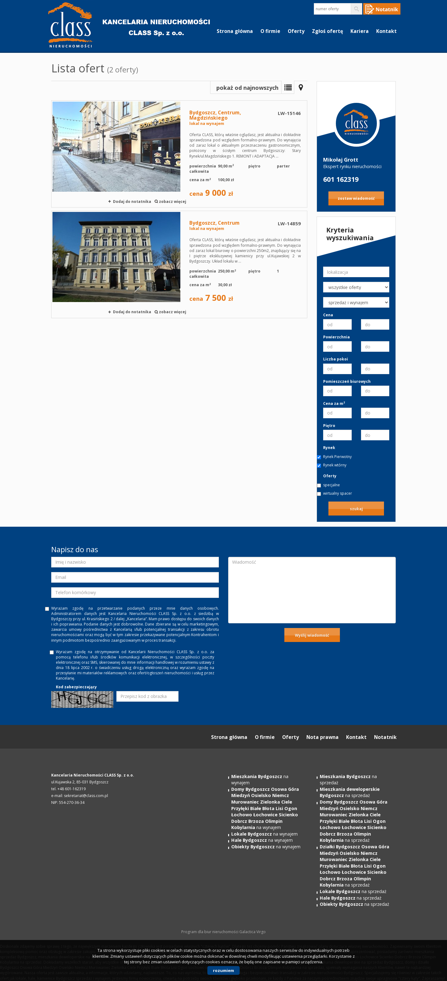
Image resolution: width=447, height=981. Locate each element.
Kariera (359, 31)
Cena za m (334, 403)
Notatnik (385, 737)
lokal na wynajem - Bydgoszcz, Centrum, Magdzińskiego (179, 154)
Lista (287, 87)
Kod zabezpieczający (76, 687)
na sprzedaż (350, 792)
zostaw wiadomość (356, 198)
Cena (328, 315)
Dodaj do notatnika (132, 201)
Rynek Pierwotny (337, 456)
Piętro (329, 425)
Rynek (329, 447)
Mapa (300, 87)
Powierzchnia (336, 337)
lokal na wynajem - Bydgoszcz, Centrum (179, 264)
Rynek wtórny (334, 465)
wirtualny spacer (337, 493)
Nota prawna (322, 737)
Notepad (381, 9)
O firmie (270, 31)
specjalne (331, 485)
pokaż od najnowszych (247, 87)
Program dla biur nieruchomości (210, 931)
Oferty (296, 31)
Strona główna (235, 31)
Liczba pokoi (335, 359)
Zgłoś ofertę (327, 31)
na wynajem (265, 808)
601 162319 (341, 179)
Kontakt (386, 31)
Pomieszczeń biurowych (347, 381)
